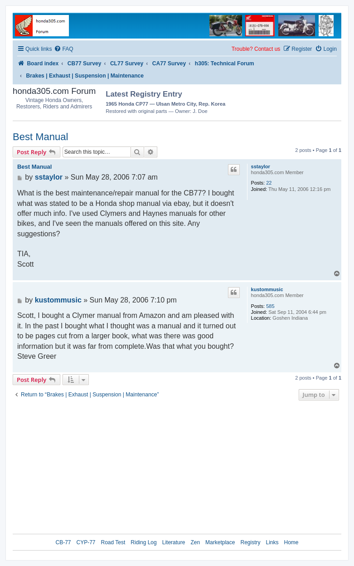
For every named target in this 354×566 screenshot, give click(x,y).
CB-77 (63, 542)
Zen (195, 542)
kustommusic (267, 289)
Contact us (267, 49)
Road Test (113, 542)
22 (269, 182)
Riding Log (143, 542)
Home (291, 542)
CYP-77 (85, 542)
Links (272, 542)
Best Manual (40, 136)
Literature (173, 542)
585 (270, 306)
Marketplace (220, 542)
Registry (250, 542)
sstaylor (260, 166)
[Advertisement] (288, 101)
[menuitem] (63, 49)
